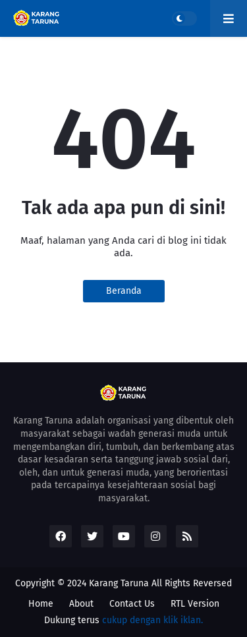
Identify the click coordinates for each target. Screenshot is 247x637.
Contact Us (132, 603)
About (81, 603)
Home (40, 603)
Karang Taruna (119, 583)
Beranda (124, 290)
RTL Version (195, 603)
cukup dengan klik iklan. (152, 620)
